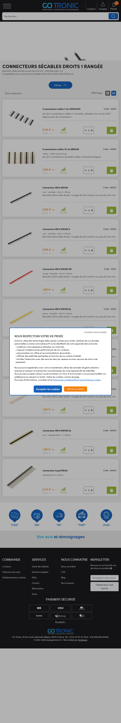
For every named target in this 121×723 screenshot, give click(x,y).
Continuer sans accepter (95, 331)
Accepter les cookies (48, 389)
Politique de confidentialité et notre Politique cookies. (76, 379)
